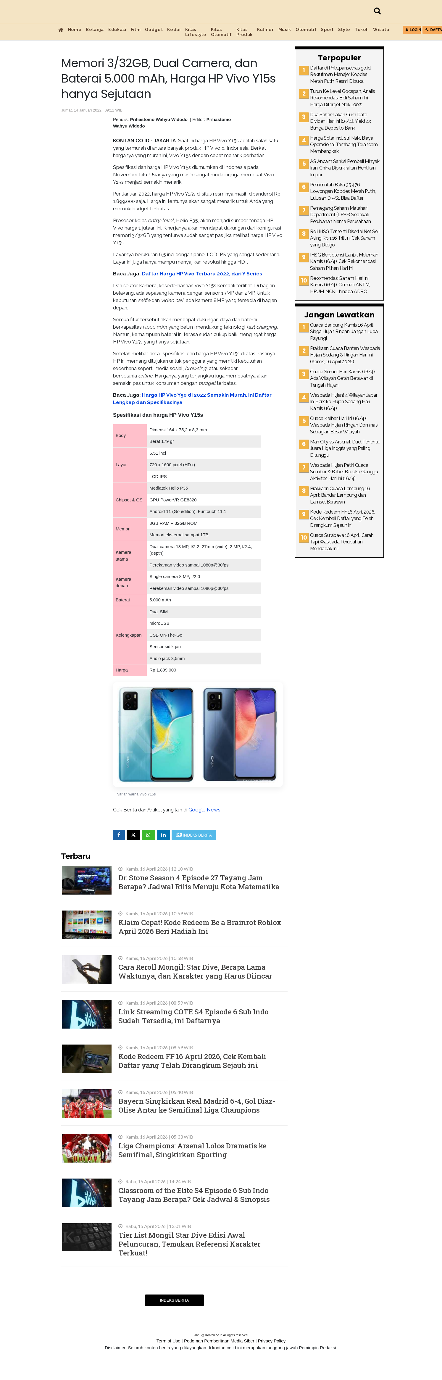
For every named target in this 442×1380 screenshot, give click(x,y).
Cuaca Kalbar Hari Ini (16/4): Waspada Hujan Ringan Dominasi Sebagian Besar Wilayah (344, 425)
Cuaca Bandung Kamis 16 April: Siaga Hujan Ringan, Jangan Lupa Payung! (344, 331)
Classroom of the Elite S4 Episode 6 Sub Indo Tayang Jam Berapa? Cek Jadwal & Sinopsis (194, 1194)
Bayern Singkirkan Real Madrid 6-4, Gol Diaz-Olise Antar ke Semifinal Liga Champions (196, 1105)
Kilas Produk (244, 32)
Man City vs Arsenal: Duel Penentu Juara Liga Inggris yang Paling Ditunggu (345, 448)
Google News (204, 810)
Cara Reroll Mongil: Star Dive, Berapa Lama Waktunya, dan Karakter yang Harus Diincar (195, 971)
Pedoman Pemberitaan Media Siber (219, 1340)
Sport (327, 29)
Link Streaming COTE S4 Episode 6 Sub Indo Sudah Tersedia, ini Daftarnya (193, 1016)
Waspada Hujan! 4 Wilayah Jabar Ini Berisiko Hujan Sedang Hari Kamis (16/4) (343, 401)
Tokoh (362, 29)
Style (344, 29)
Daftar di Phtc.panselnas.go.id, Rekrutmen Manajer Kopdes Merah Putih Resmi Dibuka (340, 74)
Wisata (381, 29)
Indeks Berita (174, 1300)
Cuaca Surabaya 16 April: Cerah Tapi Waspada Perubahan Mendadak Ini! (341, 541)
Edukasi (117, 29)
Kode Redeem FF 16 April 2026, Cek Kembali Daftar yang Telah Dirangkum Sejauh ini (192, 1060)
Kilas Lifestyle (196, 32)
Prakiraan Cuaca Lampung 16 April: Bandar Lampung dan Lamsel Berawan (340, 495)
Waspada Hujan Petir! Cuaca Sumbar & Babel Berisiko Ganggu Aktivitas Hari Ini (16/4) (344, 471)
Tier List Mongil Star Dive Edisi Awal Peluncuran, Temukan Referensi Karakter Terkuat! (189, 1244)
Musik (284, 29)
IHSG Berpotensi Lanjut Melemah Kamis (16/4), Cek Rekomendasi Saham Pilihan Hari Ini (344, 261)
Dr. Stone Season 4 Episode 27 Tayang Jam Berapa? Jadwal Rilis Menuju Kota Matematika (199, 882)
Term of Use (168, 1340)
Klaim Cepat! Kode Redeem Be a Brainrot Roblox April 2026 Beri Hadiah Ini (199, 926)
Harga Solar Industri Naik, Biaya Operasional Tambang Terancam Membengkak (344, 144)
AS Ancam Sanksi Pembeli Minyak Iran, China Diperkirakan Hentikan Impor (344, 168)
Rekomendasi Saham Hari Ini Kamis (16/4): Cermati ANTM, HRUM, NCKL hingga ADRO (340, 284)
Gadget (154, 29)
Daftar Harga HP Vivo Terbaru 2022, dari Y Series (202, 274)
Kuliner (265, 29)
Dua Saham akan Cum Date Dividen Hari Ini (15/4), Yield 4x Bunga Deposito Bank (340, 121)
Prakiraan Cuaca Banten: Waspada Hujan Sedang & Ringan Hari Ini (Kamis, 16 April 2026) (345, 355)
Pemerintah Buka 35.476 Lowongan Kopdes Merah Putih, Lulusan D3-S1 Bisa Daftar (343, 191)
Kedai (173, 29)
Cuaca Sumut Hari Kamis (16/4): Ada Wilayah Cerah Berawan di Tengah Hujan (342, 378)
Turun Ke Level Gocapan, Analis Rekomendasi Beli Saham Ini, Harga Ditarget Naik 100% (342, 97)
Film (136, 29)
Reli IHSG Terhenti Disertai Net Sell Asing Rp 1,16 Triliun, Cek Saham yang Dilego (345, 238)
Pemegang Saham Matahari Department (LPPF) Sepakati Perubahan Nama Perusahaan (340, 214)
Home (75, 29)
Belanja (95, 29)
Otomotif (306, 29)
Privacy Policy (271, 1340)
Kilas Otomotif (221, 32)
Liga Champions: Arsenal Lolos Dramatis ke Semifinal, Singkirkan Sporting (192, 1150)
